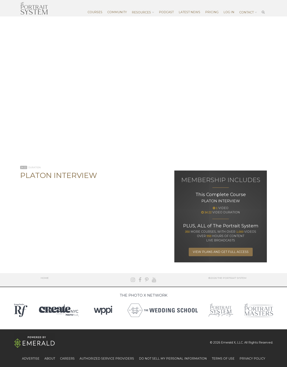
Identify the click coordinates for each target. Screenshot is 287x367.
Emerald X (228, 342)
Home (45, 277)
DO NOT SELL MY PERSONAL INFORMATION (173, 358)
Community (117, 12)
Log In (228, 12)
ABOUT (49, 358)
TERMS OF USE (223, 358)
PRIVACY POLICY (252, 358)
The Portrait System (34, 8)
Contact (246, 12)
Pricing (212, 12)
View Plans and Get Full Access (221, 252)
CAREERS (67, 358)
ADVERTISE (30, 358)
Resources (141, 12)
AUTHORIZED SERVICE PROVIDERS (107, 358)
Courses (95, 12)
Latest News (189, 12)
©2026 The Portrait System (227, 277)
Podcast (166, 12)
